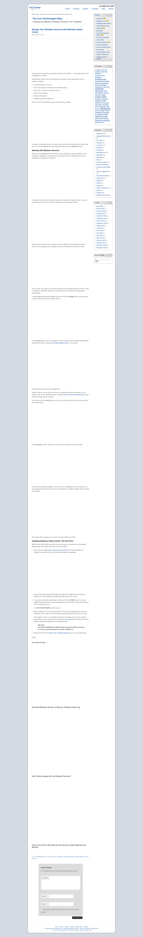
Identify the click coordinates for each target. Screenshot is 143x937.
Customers (99, 145)
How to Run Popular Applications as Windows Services (65, 930)
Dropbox (99, 147)
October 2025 (100, 221)
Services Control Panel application (73, 394)
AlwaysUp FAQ (94, 928)
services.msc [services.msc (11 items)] (100, 76)
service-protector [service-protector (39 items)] (102, 120)
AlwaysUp (99, 18)
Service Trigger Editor (103, 52)
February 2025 (100, 240)
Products (76, 9)
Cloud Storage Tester (102, 26)
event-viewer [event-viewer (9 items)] (104, 119)
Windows (99, 193)
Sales (98, 160)
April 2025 (99, 235)
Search (111, 9)
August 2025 (100, 225)
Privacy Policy (79, 926)
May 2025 (99, 233)
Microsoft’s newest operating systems (56, 550)
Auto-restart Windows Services (71, 928)
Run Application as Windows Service (53, 928)
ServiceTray (100, 49)
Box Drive (99, 140)
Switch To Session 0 (102, 54)
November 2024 (101, 247)
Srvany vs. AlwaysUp (85, 928)
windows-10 (60, 856)
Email (44, 904)
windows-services (79, 856)
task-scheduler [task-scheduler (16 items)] (101, 92)
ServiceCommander (102, 37)
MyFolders (99, 31)
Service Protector (101, 42)
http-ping (99, 28)
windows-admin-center (69, 856)
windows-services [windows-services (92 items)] (99, 90)
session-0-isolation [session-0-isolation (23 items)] (102, 113)
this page (68, 619)
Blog (103, 9)
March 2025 (100, 238)
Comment (45, 877)
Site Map (86, 926)
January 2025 (100, 243)
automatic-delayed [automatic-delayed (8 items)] (101, 73)
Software (99, 180)
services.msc (53, 856)
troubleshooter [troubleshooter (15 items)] (100, 79)
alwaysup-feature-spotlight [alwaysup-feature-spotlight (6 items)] (102, 84)
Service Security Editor (103, 47)
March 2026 (100, 208)
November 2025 (101, 218)
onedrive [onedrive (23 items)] (98, 112)
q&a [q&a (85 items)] (104, 97)
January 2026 (100, 213)
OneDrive (99, 157)
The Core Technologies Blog (47, 18)
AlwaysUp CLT (100, 21)
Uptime (98, 190)
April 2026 (99, 206)
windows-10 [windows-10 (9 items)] (99, 122)
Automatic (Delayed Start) (60, 343)
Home (67, 9)
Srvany (98, 183)
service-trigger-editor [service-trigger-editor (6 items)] (102, 110)
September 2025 (101, 223)
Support (85, 9)
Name (44, 896)
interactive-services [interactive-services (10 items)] (102, 87)
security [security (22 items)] (98, 105)
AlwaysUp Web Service (103, 23)
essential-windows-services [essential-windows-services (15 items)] (102, 82)
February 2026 (100, 211)
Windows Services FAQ (85, 930)
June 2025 (99, 230)
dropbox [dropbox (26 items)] (98, 97)
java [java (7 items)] (107, 103)
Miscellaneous (100, 152)
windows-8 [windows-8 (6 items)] (99, 99)
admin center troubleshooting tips (59, 633)
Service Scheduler (102, 45)
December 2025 (101, 216)
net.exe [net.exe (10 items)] (103, 103)
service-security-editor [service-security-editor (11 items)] (102, 94)
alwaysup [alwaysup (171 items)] (105, 108)
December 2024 (101, 245)
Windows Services (41, 856)
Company (95, 9)
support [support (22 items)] (98, 77)
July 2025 (99, 228)
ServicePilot (100, 40)
